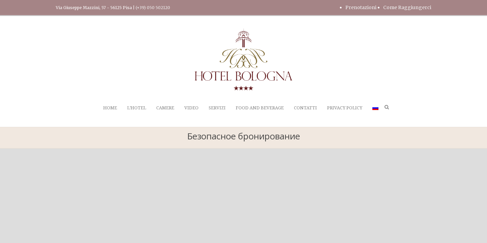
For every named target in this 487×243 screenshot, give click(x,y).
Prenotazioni (360, 7)
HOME (110, 107)
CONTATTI (305, 107)
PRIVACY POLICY (344, 107)
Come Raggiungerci (407, 7)
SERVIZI (217, 107)
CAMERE (165, 107)
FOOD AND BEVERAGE (260, 107)
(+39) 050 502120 (153, 7)
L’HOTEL (136, 107)
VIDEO (191, 107)
